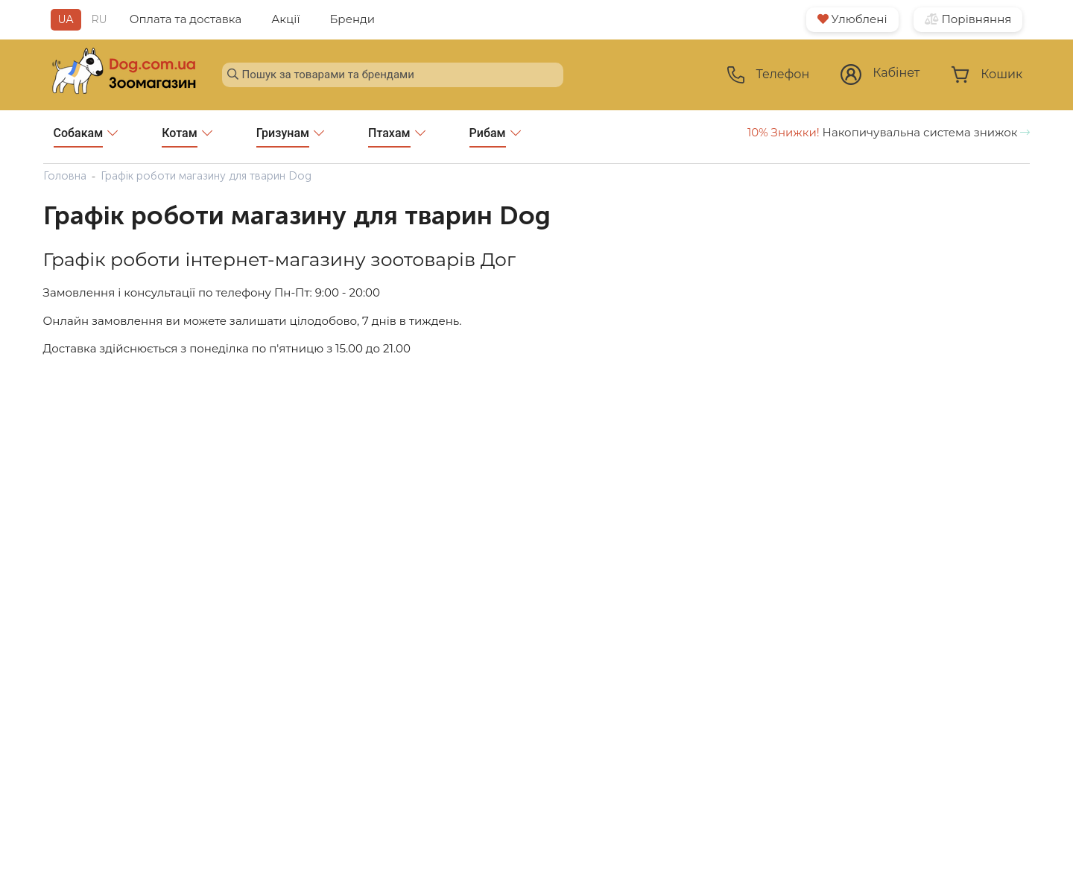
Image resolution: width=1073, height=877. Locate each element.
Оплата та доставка (186, 19)
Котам (187, 137)
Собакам (86, 137)
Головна (64, 176)
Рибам (495, 137)
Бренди (352, 19)
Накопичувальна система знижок (889, 132)
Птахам (396, 137)
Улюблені (852, 19)
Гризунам (290, 137)
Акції (285, 19)
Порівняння (968, 19)
